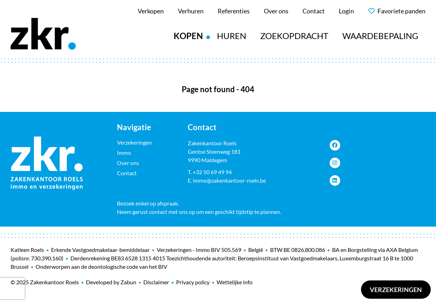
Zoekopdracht (294, 36)
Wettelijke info (235, 282)
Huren (231, 36)
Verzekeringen (396, 289)
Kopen (188, 36)
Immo (124, 152)
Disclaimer (156, 282)
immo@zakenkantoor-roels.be (229, 180)
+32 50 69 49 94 (212, 172)
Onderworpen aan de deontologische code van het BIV (101, 266)
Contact (127, 173)
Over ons (128, 162)
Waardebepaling (380, 36)
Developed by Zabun (111, 282)
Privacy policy (193, 282)
